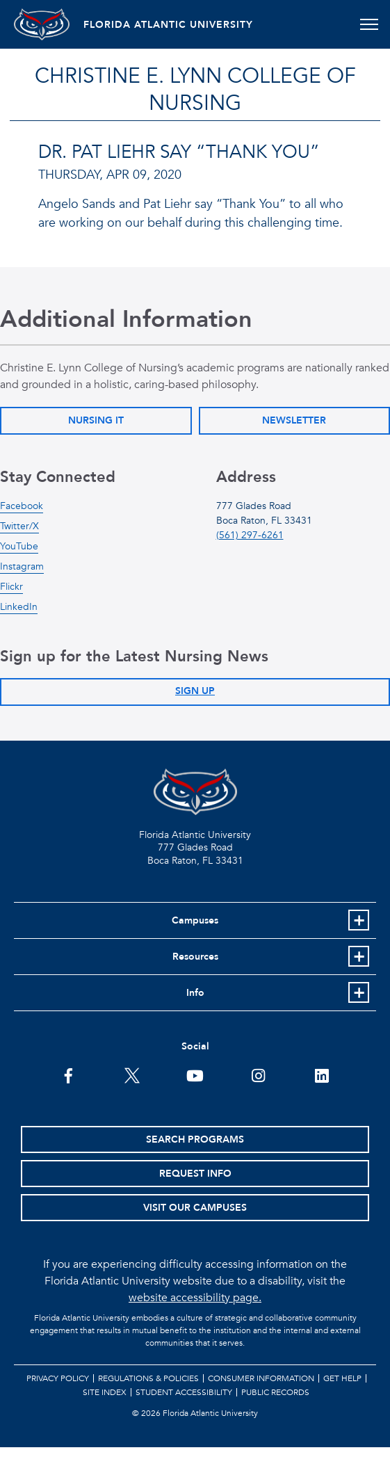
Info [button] (195, 992)
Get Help (342, 1378)
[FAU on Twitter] (131, 1074)
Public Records (275, 1392)
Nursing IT (96, 420)
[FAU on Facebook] (68, 1074)
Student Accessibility (184, 1392)
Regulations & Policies (148, 1378)
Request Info (195, 1173)
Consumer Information (261, 1378)
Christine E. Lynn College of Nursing (195, 90)
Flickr (11, 586)
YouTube (19, 546)
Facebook (21, 506)
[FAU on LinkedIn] (321, 1074)
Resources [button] (195, 956)
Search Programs (195, 1139)
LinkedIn (19, 606)
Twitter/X (19, 526)
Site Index (105, 1392)
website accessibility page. (195, 1297)
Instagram (22, 566)
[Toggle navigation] (369, 24)
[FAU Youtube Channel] (195, 1074)
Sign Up (195, 691)
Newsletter (294, 420)
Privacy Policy (57, 1378)
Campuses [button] (195, 920)
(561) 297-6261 (250, 535)
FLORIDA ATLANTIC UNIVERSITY (168, 24)
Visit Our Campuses (195, 1207)
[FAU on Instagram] (258, 1074)
